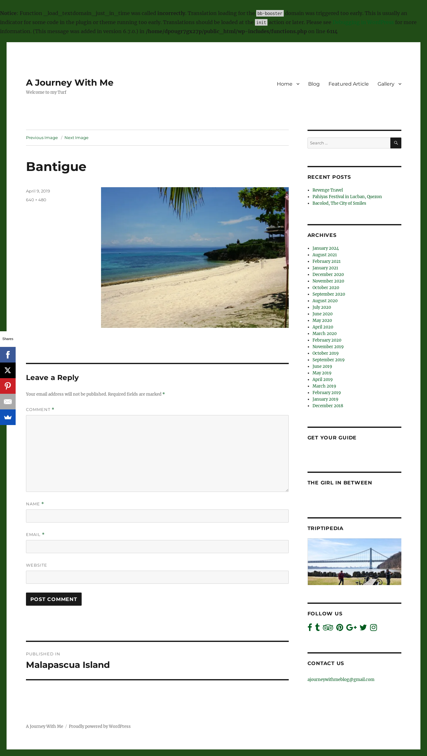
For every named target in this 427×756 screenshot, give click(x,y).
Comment (40, 409)
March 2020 (325, 333)
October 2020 (326, 287)
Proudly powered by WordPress (100, 726)
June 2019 (322, 366)
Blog (314, 84)
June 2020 (323, 314)
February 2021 (327, 261)
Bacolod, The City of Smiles (339, 203)
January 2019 (325, 399)
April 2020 (323, 327)
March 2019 (324, 386)
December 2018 (328, 405)
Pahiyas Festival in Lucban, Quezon (347, 196)
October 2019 (326, 353)
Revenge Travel (328, 190)
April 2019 (323, 379)
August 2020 (325, 300)
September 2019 (329, 360)
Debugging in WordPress (363, 22)
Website (36, 565)
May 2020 (322, 320)
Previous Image (42, 137)
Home (284, 84)
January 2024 (326, 248)
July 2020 (322, 307)
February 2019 (327, 392)
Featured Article (348, 84)
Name (35, 504)
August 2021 (325, 255)
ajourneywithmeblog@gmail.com (341, 679)
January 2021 (325, 268)
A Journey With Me (70, 82)
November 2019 (328, 346)
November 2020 (328, 281)
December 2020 (328, 274)
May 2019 (322, 373)
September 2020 (329, 294)
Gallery (386, 84)
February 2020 (327, 340)
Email (35, 534)
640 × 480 (36, 199)
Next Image (76, 137)
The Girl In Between (340, 483)
